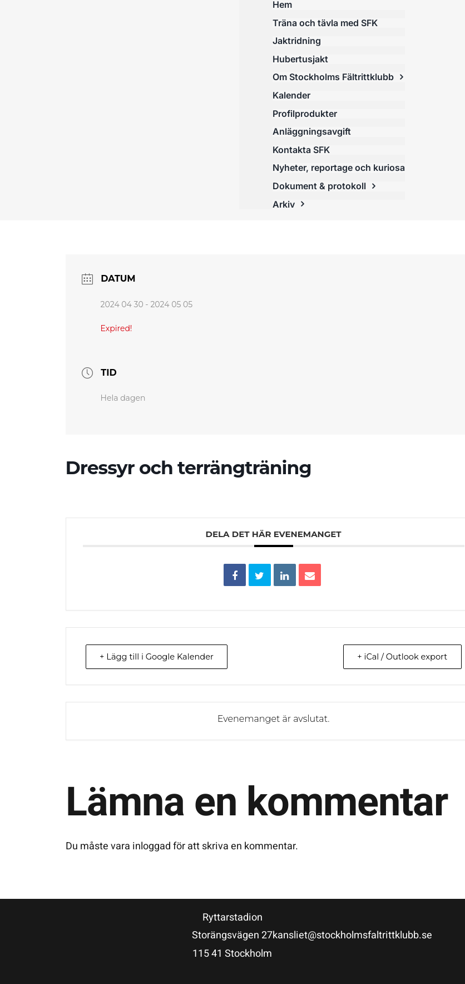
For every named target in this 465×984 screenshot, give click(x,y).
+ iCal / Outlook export (399, 656)
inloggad (151, 846)
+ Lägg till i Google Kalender (160, 656)
